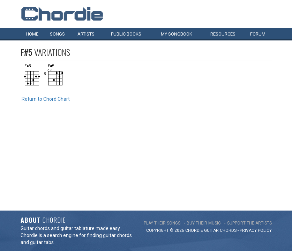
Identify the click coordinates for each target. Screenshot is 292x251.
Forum (257, 34)
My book (176, 34)
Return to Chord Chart (46, 99)
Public (126, 34)
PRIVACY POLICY (256, 143)
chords (228, 143)
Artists (86, 34)
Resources (222, 34)
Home (32, 34)
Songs (57, 34)
